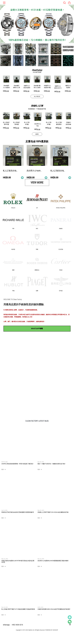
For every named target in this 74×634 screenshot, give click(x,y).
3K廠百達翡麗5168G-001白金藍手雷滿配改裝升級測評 (54, 609)
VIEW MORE (37, 182)
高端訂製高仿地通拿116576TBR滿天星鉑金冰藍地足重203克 (17, 561)
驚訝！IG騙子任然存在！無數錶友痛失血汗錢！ (52, 464)
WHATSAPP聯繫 (37, 328)
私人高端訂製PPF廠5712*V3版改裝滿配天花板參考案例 (18, 609)
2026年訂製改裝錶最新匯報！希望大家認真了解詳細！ (17, 464)
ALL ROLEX (37, 96)
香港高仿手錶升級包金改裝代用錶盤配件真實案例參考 (17, 512)
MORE (37, 134)
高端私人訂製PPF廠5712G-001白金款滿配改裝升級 (53, 512)
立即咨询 (37, 25)
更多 (2, 469)
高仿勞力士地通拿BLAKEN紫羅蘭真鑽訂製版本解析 (53, 561)
